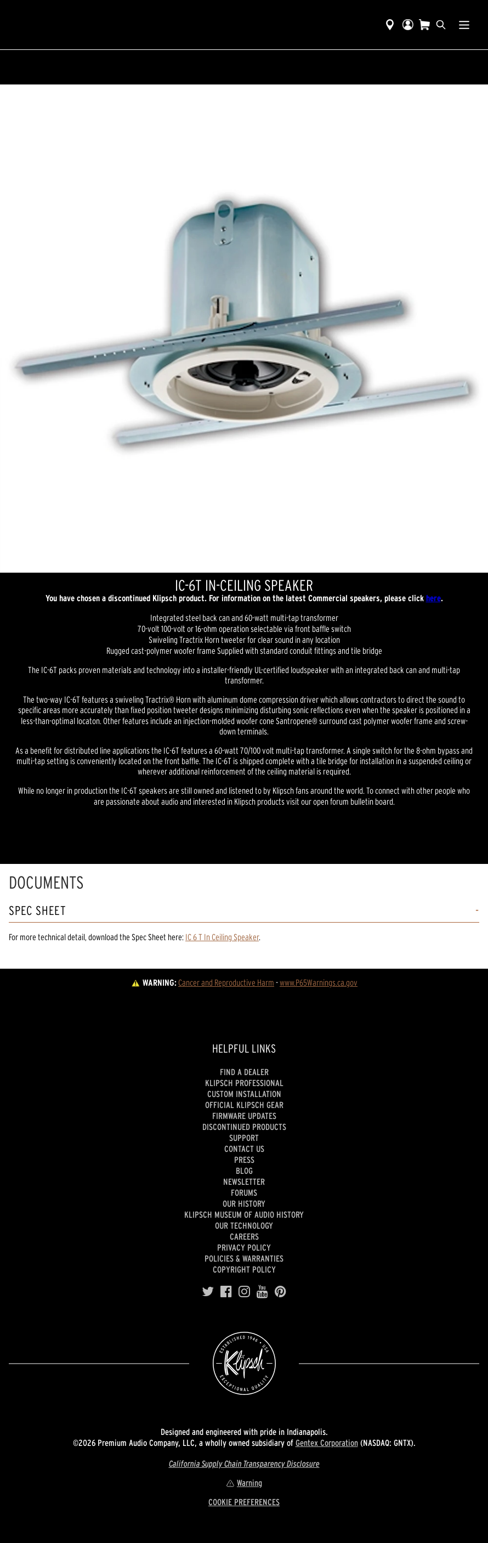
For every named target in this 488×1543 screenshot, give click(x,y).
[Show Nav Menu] (464, 24)
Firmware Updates (244, 1116)
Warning (244, 1483)
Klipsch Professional (244, 1083)
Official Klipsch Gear (244, 1105)
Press (244, 1160)
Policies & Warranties (244, 1258)
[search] (441, 24)
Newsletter (244, 1181)
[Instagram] (244, 1292)
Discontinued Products (244, 1127)
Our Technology (244, 1225)
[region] (244, 328)
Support (244, 1138)
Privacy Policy (244, 1247)
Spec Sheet (37, 911)
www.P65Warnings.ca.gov (319, 982)
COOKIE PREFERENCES (244, 1502)
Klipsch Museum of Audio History (244, 1214)
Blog (244, 1170)
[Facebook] (226, 1292)
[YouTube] (262, 1292)
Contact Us (244, 1149)
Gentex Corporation (327, 1443)
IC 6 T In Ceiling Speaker (222, 937)
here (433, 598)
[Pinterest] (280, 1292)
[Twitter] (208, 1292)
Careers (244, 1236)
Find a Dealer (244, 1072)
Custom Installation (244, 1094)
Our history (244, 1203)
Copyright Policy (244, 1269)
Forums (244, 1192)
